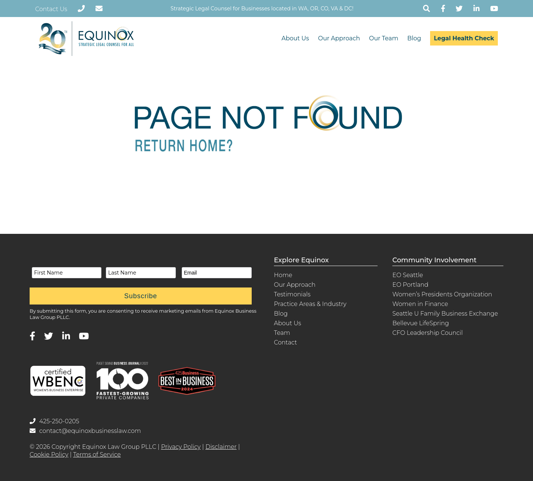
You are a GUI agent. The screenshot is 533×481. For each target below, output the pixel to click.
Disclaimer (221, 446)
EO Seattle (407, 275)
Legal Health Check (464, 38)
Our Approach (339, 38)
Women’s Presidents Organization (442, 294)
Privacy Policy (181, 446)
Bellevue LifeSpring (420, 323)
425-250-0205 (54, 421)
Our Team (383, 38)
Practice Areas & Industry (310, 303)
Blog (414, 38)
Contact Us (51, 9)
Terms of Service (97, 454)
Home (283, 275)
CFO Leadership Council (427, 332)
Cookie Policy (49, 454)
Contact (285, 342)
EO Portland (410, 284)
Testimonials (292, 294)
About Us (295, 38)
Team (282, 332)
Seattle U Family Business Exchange (445, 313)
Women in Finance (420, 303)
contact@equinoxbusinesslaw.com (85, 430)
